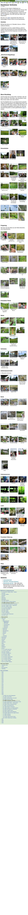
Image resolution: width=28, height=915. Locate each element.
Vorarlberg (5, 635)
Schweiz (3, 644)
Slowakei (3, 639)
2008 (2, 694)
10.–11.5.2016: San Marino (7, 659)
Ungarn (3, 640)
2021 (2, 678)
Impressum (25, 0)
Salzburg (4, 632)
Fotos (25, 2)
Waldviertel (6, 622)
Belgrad (3, 645)
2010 (2, 691)
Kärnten (4, 633)
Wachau (3, 596)
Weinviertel (6, 623)
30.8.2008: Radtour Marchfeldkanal (9, 711)
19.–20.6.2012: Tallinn (6, 654)
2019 (2, 680)
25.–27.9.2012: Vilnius (6, 655)
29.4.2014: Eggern (5, 611)
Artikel (15, 2)
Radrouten (4, 597)
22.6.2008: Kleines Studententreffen (10, 704)
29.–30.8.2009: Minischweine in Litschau (9, 604)
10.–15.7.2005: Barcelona (7, 649)
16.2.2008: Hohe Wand (7, 696)
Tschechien (4, 638)
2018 (2, 681)
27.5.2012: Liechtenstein (6, 653)
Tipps (20, 2)
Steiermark (5, 629)
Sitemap (17, 0)
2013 (2, 688)
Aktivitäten (4, 668)
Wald (23, 107)
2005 (2, 721)
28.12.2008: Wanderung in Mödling (9, 717)
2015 (2, 685)
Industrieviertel (7, 624)
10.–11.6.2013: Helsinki (6, 658)
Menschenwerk (4, 667)
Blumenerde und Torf (8, 583)
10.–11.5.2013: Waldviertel (7, 607)
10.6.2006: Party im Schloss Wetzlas (9, 601)
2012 (2, 689)
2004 (2, 722)
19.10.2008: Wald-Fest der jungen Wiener (11, 712)
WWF (9, 17)
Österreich (4, 618)
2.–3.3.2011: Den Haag (6, 650)
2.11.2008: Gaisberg (7, 715)
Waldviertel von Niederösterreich (7, 590)
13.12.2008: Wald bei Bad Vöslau (9, 716)
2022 (2, 676)
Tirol (3, 634)
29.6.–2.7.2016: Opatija (6, 660)
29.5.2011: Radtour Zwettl (7, 606)
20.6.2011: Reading (5, 651)
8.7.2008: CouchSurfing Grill (8, 705)
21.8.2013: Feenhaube (6, 608)
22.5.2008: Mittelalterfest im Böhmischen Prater (12, 701)
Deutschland (4, 637)
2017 (2, 683)
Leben (3, 666)
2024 (2, 674)
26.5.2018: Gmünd (5, 600)
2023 (2, 675)
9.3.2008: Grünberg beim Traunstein (10, 697)
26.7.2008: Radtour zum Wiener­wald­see (10, 707)
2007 (2, 719)
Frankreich (4, 646)
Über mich (3, 2)
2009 (2, 693)
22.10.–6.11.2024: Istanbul (7, 661)
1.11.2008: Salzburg (6, 714)
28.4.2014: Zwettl (5, 610)
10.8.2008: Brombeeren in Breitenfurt (10, 709)
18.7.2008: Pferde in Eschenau (9, 706)
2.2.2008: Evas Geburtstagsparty (9, 695)
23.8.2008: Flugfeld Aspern (8, 710)
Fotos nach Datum (4, 670)
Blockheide (4, 599)
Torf (4, 14)
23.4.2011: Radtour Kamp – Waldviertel (9, 605)
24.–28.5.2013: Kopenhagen (7, 656)
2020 (2, 679)
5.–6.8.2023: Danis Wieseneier (7, 613)
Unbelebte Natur (5, 665)
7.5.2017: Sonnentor (5, 612)
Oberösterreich (5, 630)
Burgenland (5, 628)
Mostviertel (6, 625)
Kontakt (20, 0)
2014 (2, 686)
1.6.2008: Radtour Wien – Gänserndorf (10, 702)
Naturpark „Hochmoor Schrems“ (11, 581)
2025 (2, 673)
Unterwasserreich (7, 580)
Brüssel (3, 648)
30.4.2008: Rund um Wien (8, 699)
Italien (3, 643)
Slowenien (4, 641)
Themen (10, 2)
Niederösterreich (6, 620)
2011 (2, 690)
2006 (2, 720)
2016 (2, 684)
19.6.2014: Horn (5, 615)
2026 (2, 672)
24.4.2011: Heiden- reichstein (5, 595)
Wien (4, 619)
